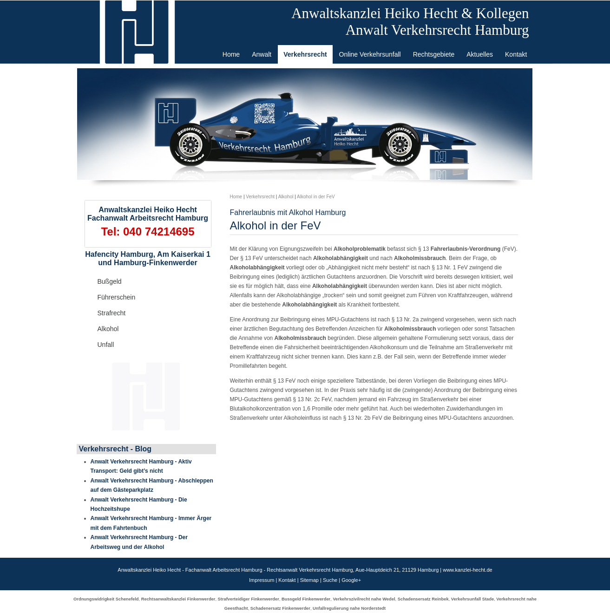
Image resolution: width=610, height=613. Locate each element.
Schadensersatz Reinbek (423, 599)
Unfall (106, 344)
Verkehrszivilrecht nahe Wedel (364, 599)
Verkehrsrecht (260, 196)
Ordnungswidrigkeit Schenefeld (105, 599)
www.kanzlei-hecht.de (467, 570)
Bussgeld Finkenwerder (306, 599)
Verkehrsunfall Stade (472, 599)
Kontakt (286, 580)
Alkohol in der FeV (316, 196)
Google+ (351, 580)
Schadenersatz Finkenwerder (280, 608)
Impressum (261, 580)
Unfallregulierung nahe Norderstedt (349, 608)
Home (236, 196)
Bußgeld (110, 281)
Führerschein (117, 297)
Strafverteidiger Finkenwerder (248, 599)
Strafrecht (112, 313)
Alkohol (108, 329)
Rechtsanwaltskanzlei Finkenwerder (178, 599)
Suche (330, 580)
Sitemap (309, 580)
